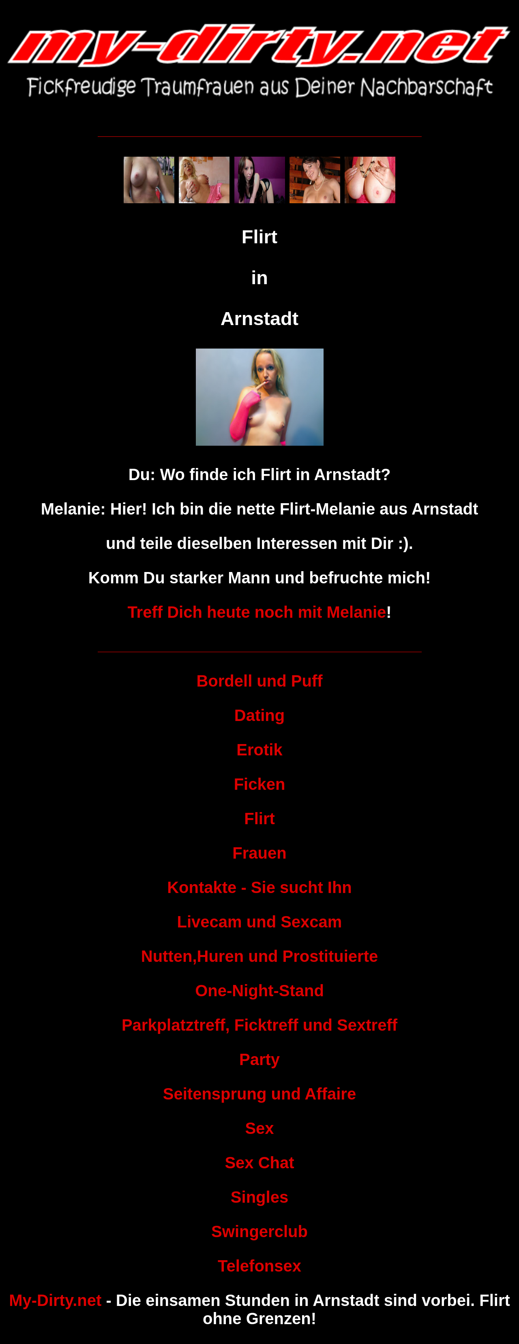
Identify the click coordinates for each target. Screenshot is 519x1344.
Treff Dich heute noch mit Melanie (256, 612)
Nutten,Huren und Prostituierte (259, 956)
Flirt (259, 818)
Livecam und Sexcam (259, 922)
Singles (259, 1197)
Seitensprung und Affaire (259, 1094)
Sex (259, 1128)
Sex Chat (259, 1163)
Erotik (259, 750)
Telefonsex (259, 1266)
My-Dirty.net (55, 1300)
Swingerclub (259, 1231)
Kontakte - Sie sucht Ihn (259, 887)
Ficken (259, 784)
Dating (259, 715)
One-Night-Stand (259, 990)
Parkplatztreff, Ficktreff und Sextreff (259, 1025)
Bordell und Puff (259, 681)
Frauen (259, 853)
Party (259, 1059)
